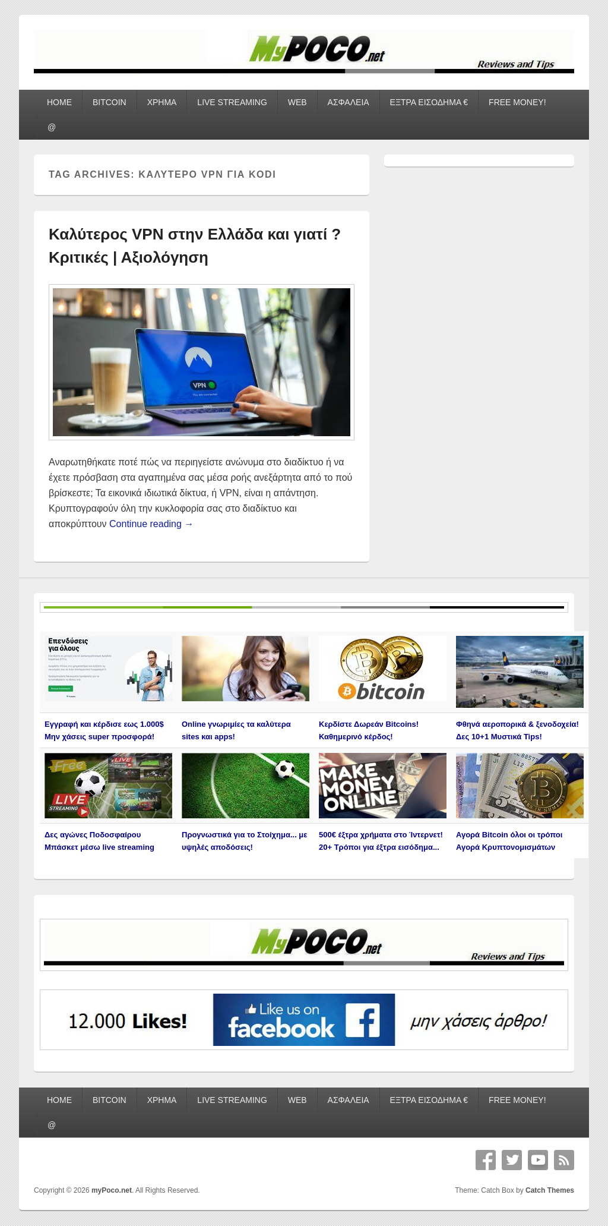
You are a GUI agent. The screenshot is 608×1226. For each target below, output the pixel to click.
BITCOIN (109, 102)
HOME (59, 102)
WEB (297, 102)
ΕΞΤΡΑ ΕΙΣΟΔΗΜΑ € (429, 102)
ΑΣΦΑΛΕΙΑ (348, 102)
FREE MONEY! (517, 102)
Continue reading (151, 524)
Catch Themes (549, 1190)
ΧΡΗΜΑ (162, 102)
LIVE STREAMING (232, 102)
